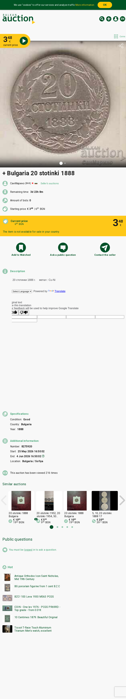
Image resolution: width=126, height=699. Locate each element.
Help (62, 682)
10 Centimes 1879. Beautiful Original (35, 563)
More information (84, 5)
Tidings (37, 688)
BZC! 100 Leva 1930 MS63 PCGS (34, 542)
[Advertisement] (63, 614)
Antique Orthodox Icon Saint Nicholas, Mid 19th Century (36, 523)
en (122, 18)
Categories (49, 682)
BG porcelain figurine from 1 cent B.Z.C (37, 532)
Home (35, 682)
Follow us (84, 688)
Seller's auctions (50, 183)
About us (50, 688)
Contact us (65, 688)
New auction (108, 18)
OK (105, 4)
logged (28, 495)
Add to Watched (21, 254)
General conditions (80, 682)
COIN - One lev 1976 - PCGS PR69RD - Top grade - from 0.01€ (37, 554)
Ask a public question (63, 254)
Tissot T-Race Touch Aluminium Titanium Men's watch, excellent (33, 575)
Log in (115, 18)
